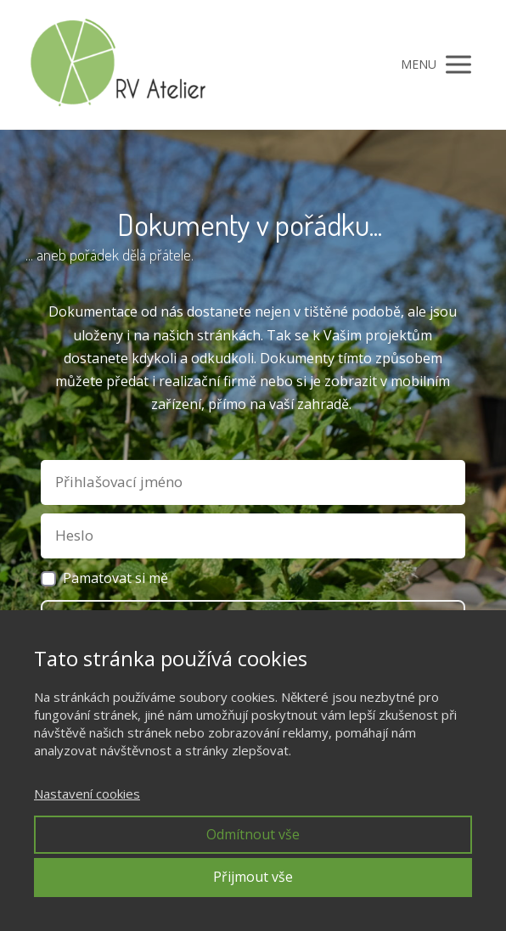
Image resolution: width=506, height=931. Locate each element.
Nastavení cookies (87, 793)
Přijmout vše (253, 876)
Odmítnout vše (253, 834)
